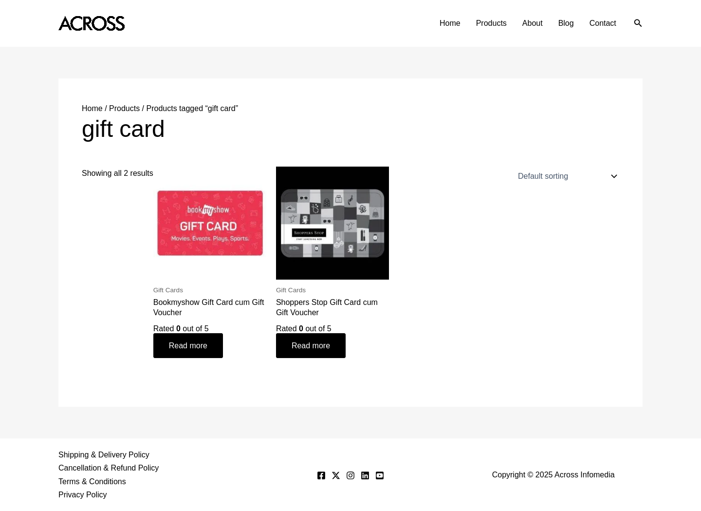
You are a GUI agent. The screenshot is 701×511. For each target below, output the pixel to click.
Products (491, 23)
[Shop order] (565, 176)
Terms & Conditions (92, 481)
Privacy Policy (82, 495)
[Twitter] (336, 475)
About (532, 23)
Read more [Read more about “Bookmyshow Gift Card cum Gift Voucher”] (188, 345)
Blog (566, 23)
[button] (638, 23)
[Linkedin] (365, 475)
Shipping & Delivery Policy (103, 455)
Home (450, 23)
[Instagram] (350, 475)
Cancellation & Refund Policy (108, 468)
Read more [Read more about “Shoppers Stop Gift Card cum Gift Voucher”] (311, 345)
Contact (603, 23)
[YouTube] (379, 475)
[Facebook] (321, 475)
